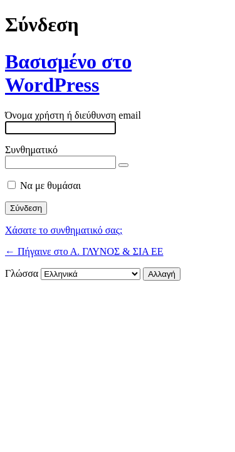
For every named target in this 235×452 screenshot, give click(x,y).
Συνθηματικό (31, 149)
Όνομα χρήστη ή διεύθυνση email (73, 115)
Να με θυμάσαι (50, 185)
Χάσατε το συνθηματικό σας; (64, 230)
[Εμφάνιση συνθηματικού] (123, 165)
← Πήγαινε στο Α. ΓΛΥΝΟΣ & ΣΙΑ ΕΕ (84, 251)
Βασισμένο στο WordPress (68, 73)
